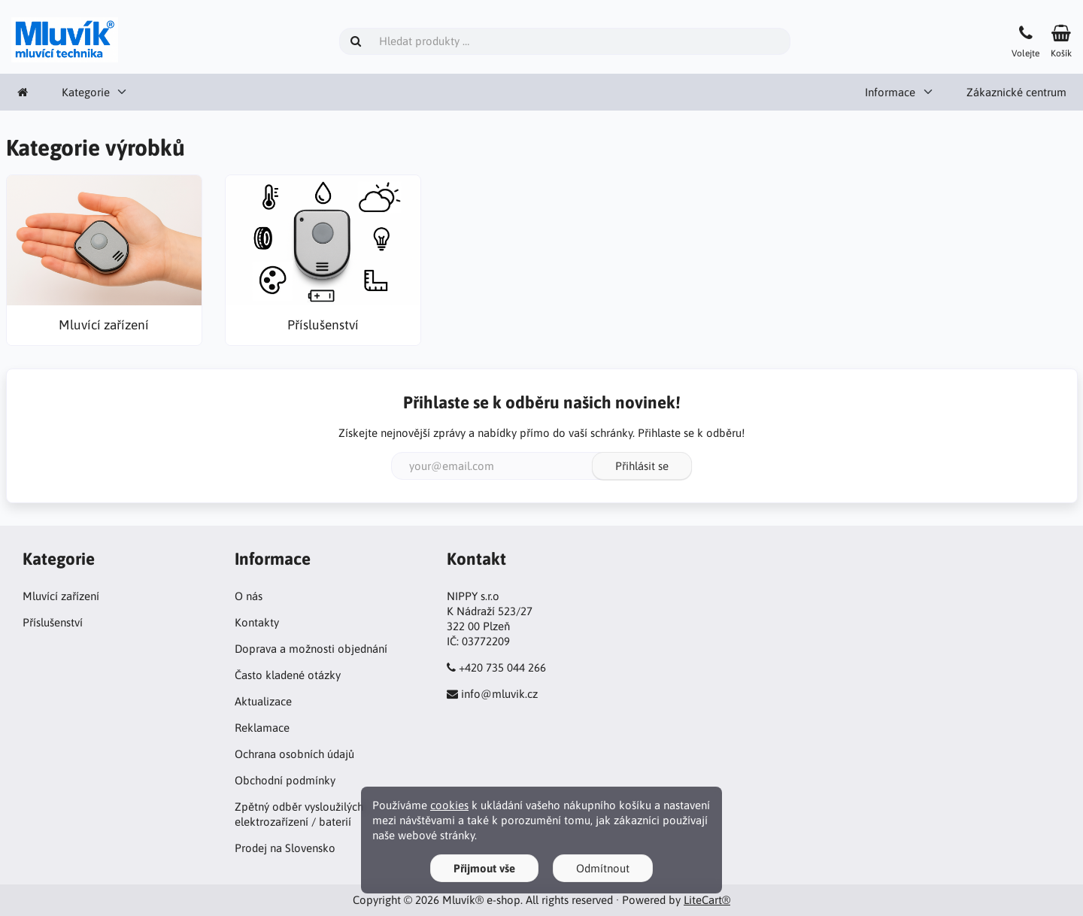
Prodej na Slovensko (285, 848)
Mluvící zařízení (61, 596)
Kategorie (86, 92)
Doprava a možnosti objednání (311, 648)
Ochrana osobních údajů (294, 754)
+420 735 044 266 (502, 667)
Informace (890, 92)
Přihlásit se (642, 466)
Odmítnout (602, 868)
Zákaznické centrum (1016, 92)
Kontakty (257, 622)
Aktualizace (263, 701)
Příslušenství (53, 622)
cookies (449, 805)
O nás (248, 596)
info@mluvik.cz (499, 693)
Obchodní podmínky (285, 780)
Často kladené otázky (288, 675)
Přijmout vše (484, 868)
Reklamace (262, 727)
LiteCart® (707, 899)
